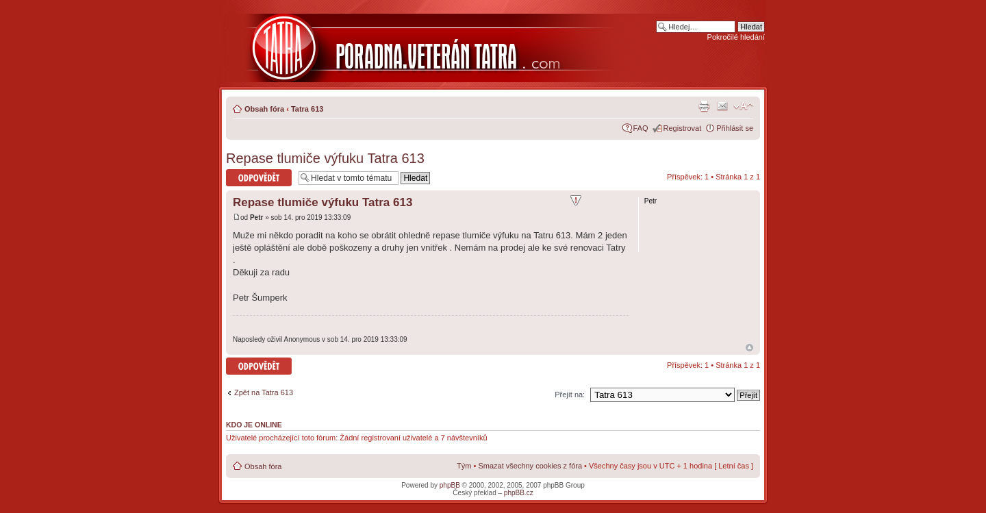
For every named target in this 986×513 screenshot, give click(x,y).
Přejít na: (570, 394)
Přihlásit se (734, 128)
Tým (464, 466)
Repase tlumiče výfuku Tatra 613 (325, 158)
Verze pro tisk (703, 106)
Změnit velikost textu (743, 106)
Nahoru (749, 347)
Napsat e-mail (722, 106)
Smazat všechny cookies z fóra (530, 466)
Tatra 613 (307, 109)
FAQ (640, 128)
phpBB (450, 485)
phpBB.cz (518, 493)
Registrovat (682, 128)
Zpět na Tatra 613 (263, 392)
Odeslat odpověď (259, 177)
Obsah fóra (264, 109)
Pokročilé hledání (736, 37)
